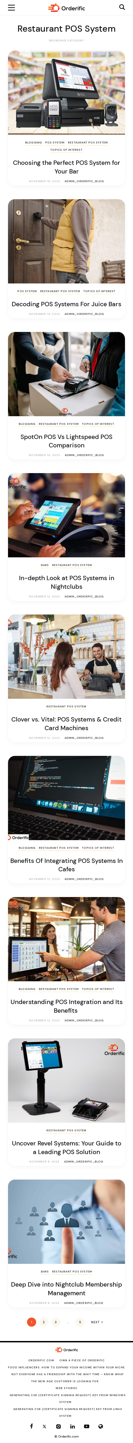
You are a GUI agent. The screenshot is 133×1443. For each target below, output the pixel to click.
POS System (55, 142)
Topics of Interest (66, 150)
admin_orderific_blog (84, 181)
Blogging (33, 142)
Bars (45, 565)
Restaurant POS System (88, 142)
